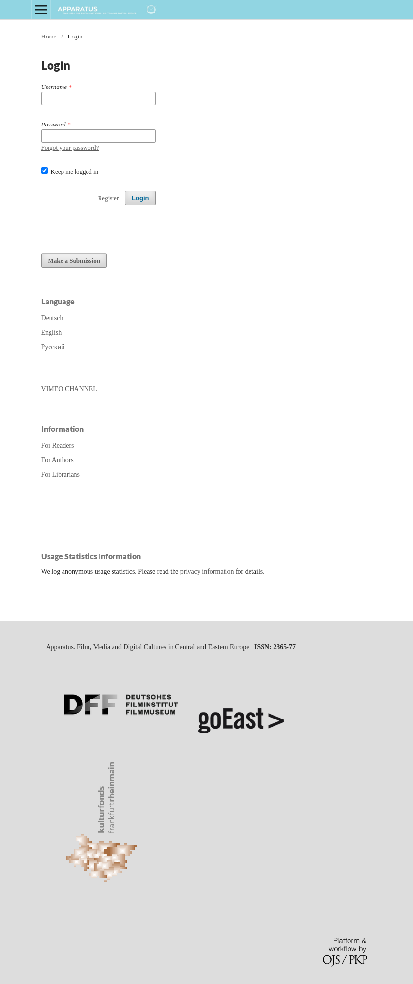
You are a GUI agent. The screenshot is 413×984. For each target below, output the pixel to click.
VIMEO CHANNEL (69, 388)
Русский (53, 347)
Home (49, 36)
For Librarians (60, 474)
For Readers (57, 445)
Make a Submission (74, 260)
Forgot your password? (70, 147)
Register (108, 198)
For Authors (57, 460)
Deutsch (52, 318)
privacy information (207, 571)
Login (140, 198)
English (51, 332)
